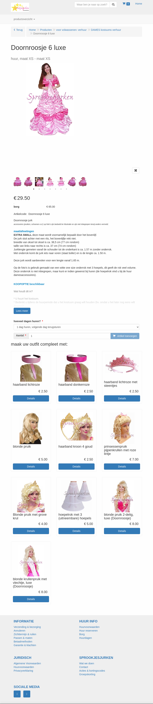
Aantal (20, 335)
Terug (19, 29)
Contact (83, 667)
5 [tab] (55, 189)
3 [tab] (44, 189)
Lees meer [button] (22, 310)
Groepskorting (87, 674)
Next (87, 182)
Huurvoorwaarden (89, 627)
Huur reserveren (88, 630)
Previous (13, 182)
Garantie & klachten (25, 645)
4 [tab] (50, 189)
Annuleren (19, 630)
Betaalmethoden (23, 641)
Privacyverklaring (23, 670)
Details (31, 398)
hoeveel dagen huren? (27, 321)
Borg (82, 634)
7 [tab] (66, 189)
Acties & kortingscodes (92, 670)
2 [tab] (39, 189)
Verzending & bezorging (27, 627)
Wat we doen (86, 663)
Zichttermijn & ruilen (25, 634)
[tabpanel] (50, 181)
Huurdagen (85, 637)
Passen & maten (23, 637)
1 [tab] (34, 189)
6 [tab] (61, 189)
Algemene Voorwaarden (27, 663)
